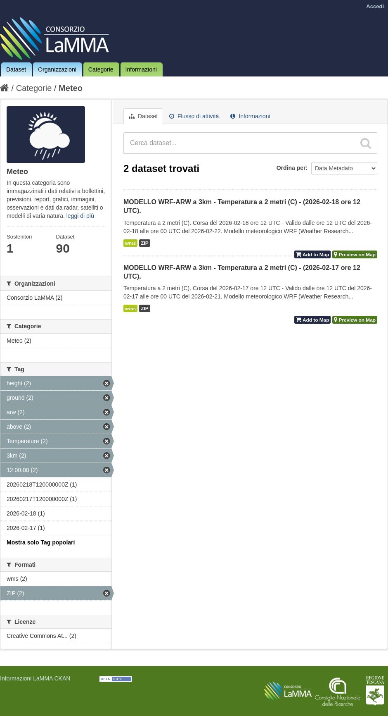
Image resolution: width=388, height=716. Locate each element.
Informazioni (141, 69)
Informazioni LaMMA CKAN (35, 678)
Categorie (101, 69)
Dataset (16, 69)
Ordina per (291, 168)
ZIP (144, 243)
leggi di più (80, 215)
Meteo (71, 88)
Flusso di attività (194, 116)
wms (130, 243)
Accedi (375, 6)
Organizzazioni (57, 69)
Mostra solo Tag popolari (41, 542)
